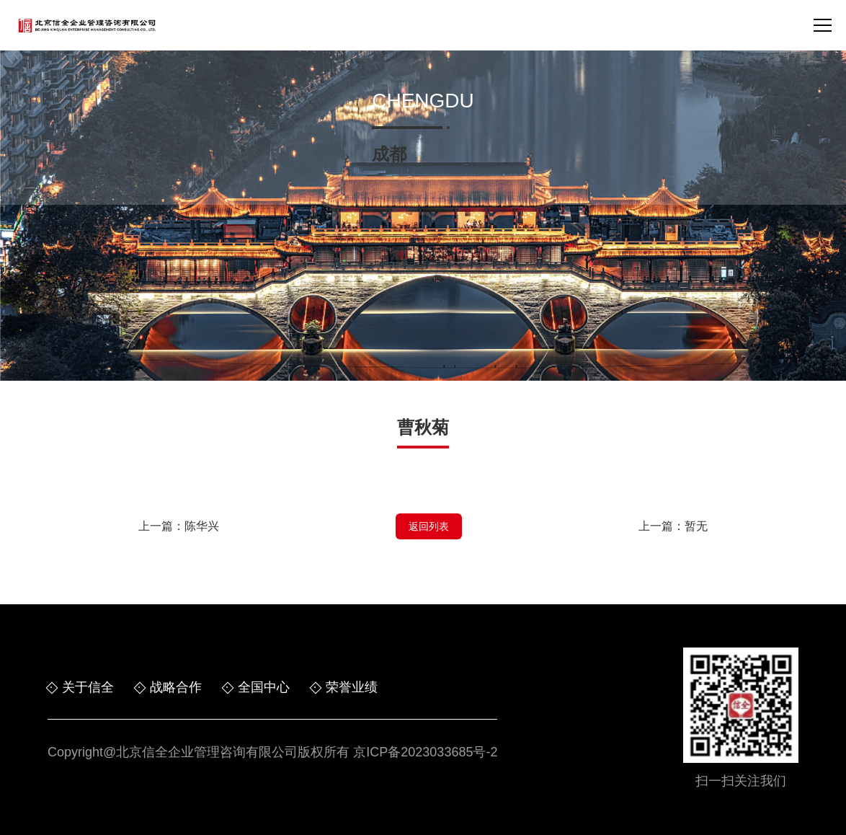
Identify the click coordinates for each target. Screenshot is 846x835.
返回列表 (429, 526)
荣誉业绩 (352, 687)
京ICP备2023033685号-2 (425, 752)
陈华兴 (201, 526)
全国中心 (264, 687)
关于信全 (88, 687)
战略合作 (176, 687)
